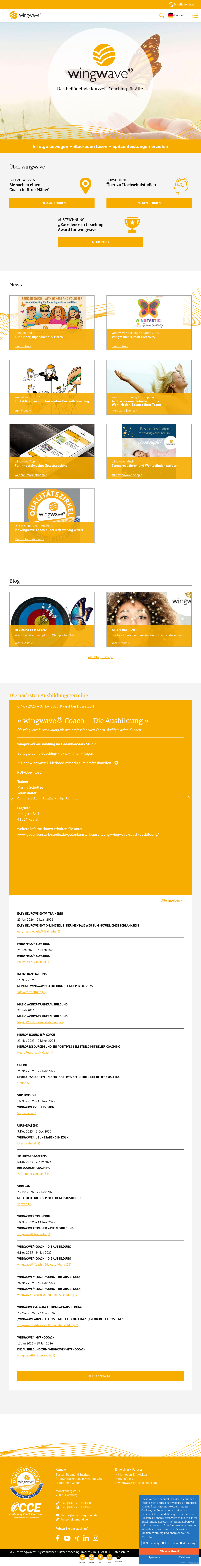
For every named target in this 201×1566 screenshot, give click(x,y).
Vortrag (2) (24, 1204)
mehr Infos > (23, 346)
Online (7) (24, 1083)
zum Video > (23, 411)
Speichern (154, 1557)
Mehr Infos (100, 242)
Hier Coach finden (52, 203)
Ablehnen (184, 1557)
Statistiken (170, 1543)
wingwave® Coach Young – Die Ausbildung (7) (48, 1295)
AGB (104, 1552)
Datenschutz (120, 1552)
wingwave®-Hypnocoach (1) (36, 1355)
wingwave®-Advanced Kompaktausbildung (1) (48, 1325)
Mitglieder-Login (185, 4)
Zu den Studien (149, 203)
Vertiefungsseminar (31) (33, 1174)
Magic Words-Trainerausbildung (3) (40, 1022)
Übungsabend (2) (28, 1143)
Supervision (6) (27, 1113)
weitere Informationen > (31, 475)
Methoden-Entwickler (132, 1474)
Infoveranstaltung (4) (31, 992)
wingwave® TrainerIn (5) (33, 1234)
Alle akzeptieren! (169, 1551)
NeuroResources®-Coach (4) (35, 1052)
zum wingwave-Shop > (127, 475)
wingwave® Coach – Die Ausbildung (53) (44, 1264)
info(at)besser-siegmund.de (79, 1515)
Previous (11, 800)
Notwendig (151, 1543)
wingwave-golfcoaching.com (137, 1483)
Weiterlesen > (24, 643)
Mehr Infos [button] (148, 1537)
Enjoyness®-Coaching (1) (33, 962)
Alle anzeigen (170, 900)
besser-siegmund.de (74, 1519)
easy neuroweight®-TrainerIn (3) (38, 931)
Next (190, 798)
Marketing (187, 1543)
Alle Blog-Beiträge (100, 657)
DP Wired (194, 1562)
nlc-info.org (126, 1479)
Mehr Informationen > (29, 539)
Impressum (88, 1552)
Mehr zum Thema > (124, 411)
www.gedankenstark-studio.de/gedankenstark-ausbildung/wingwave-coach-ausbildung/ (88, 834)
